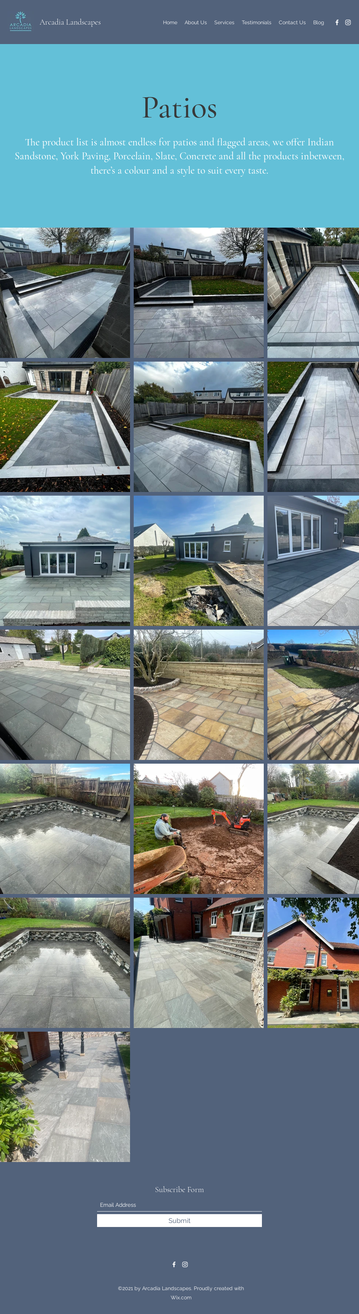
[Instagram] (348, 22)
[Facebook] (337, 22)
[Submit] (179, 1220)
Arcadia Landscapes (70, 22)
